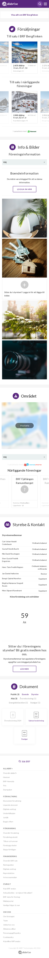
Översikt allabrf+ (10, 773)
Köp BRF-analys (9, 889)
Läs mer (24, 669)
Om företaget (9, 916)
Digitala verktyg (9, 809)
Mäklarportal (8, 901)
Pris (4, 785)
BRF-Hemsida (8, 781)
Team (5, 920)
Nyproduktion (8, 873)
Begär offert (8, 822)
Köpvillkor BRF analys (11, 941)
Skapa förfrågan (9, 849)
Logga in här (24, 189)
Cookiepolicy (8, 937)
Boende (25, 694)
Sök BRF (24, 761)
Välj (5, 162)
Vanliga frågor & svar (11, 905)
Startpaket (7, 790)
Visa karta (24, 425)
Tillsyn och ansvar (10, 841)
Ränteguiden (8, 865)
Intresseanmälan (10, 877)
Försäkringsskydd (10, 837)
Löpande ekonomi (10, 805)
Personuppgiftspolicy (12, 933)
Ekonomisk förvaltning (12, 801)
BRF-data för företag (11, 897)
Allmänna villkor (9, 929)
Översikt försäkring (11, 833)
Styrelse (34, 694)
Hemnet (6, 777)
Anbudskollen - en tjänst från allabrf (17, 893)
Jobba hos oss (9, 925)
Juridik (5, 817)
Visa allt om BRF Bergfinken (24, 15)
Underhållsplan (9, 813)
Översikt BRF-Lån (10, 861)
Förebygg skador (10, 845)
